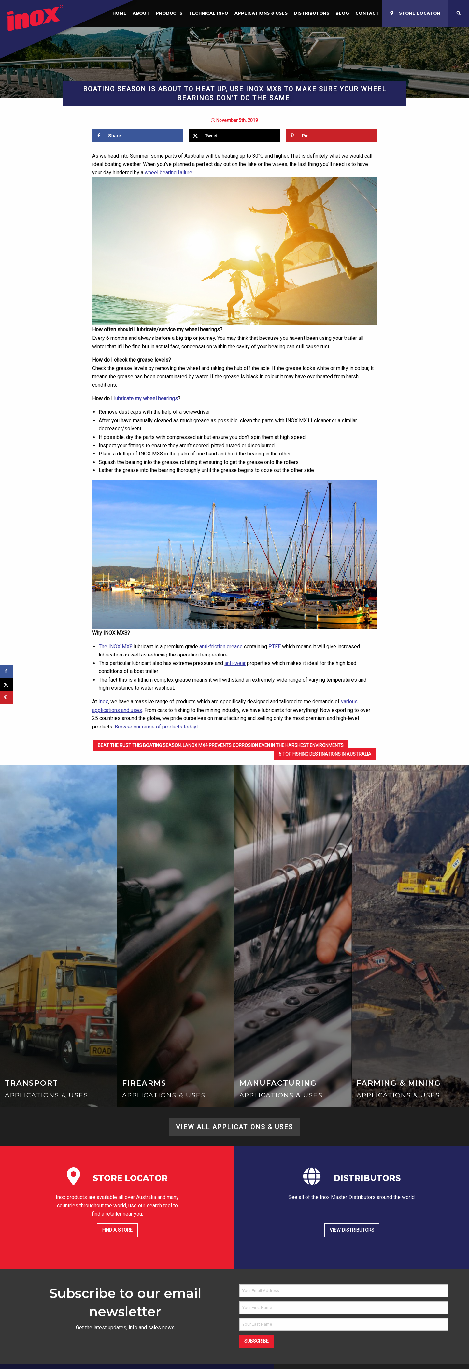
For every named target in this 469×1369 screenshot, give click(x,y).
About (141, 13)
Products (169, 13)
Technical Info (208, 13)
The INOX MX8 (116, 646)
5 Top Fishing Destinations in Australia (325, 754)
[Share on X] (234, 135)
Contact (367, 13)
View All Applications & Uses (234, 1127)
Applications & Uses (261, 13)
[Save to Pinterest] (331, 135)
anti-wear (235, 663)
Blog (342, 13)
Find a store (117, 1230)
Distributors (311, 13)
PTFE (274, 646)
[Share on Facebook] (137, 135)
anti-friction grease (221, 646)
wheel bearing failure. (169, 172)
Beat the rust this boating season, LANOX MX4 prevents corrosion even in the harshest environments (221, 745)
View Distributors (352, 1230)
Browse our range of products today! (156, 727)
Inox (103, 702)
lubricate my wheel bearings (146, 399)
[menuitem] (141, 13)
